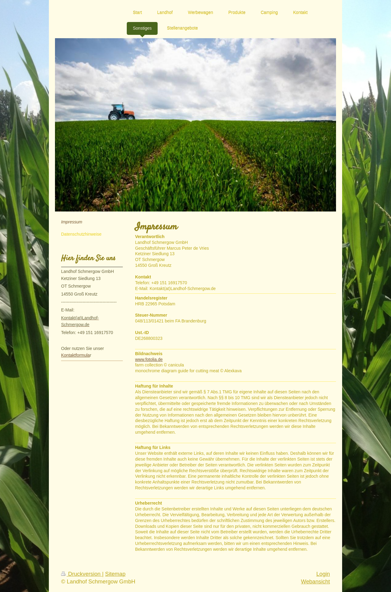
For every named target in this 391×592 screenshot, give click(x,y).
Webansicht (315, 582)
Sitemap (115, 574)
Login (323, 574)
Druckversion (81, 574)
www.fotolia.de (149, 359)
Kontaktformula (75, 355)
